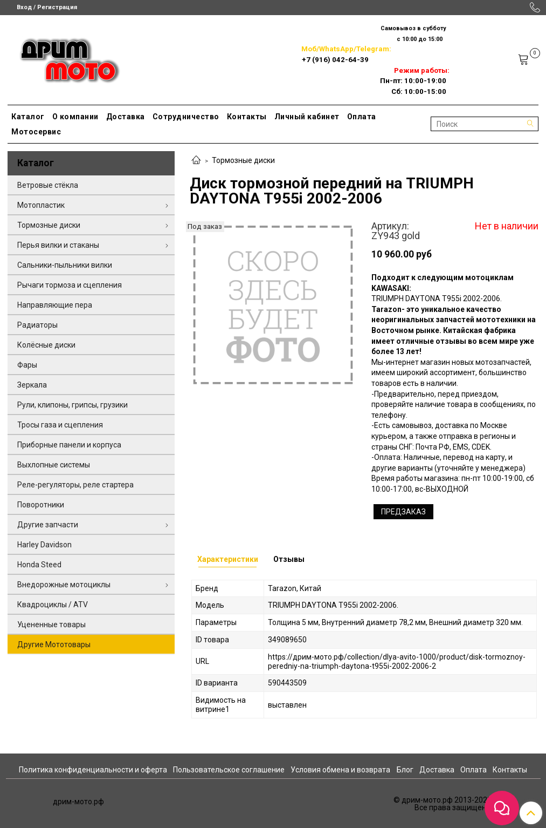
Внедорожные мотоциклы (63, 584)
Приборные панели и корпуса (69, 444)
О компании (75, 116)
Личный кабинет (307, 116)
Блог (405, 769)
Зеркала (32, 385)
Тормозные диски (243, 160)
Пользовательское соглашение (229, 769)
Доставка (125, 116)
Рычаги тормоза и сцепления (69, 285)
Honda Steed (39, 564)
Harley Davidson (44, 544)
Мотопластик (41, 205)
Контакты (247, 116)
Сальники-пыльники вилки (64, 265)
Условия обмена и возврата (340, 769)
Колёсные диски (46, 345)
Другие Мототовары (54, 644)
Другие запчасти (47, 524)
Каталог (28, 116)
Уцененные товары (51, 624)
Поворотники (40, 504)
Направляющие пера (54, 305)
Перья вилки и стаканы (58, 245)
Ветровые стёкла (47, 185)
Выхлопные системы (53, 464)
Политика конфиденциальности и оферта (93, 769)
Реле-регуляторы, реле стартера (75, 484)
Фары (27, 365)
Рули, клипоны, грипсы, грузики (72, 405)
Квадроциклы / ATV (52, 604)
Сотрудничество (186, 116)
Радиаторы (37, 325)
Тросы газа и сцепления (60, 424)
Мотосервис (36, 131)
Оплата (361, 116)
